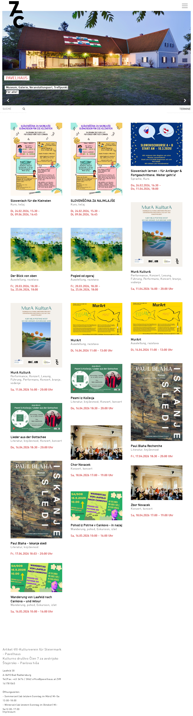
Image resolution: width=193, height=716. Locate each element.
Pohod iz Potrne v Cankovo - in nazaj (96, 558)
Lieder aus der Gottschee (28, 437)
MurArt (76, 340)
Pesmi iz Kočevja (82, 398)
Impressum (9, 708)
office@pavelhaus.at (44, 676)
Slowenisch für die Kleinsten (31, 201)
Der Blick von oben (24, 276)
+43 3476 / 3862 (22, 676)
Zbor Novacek (140, 483)
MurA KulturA (141, 272)
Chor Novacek (80, 484)
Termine (184, 109)
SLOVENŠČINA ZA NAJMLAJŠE (93, 201)
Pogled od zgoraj (82, 276)
